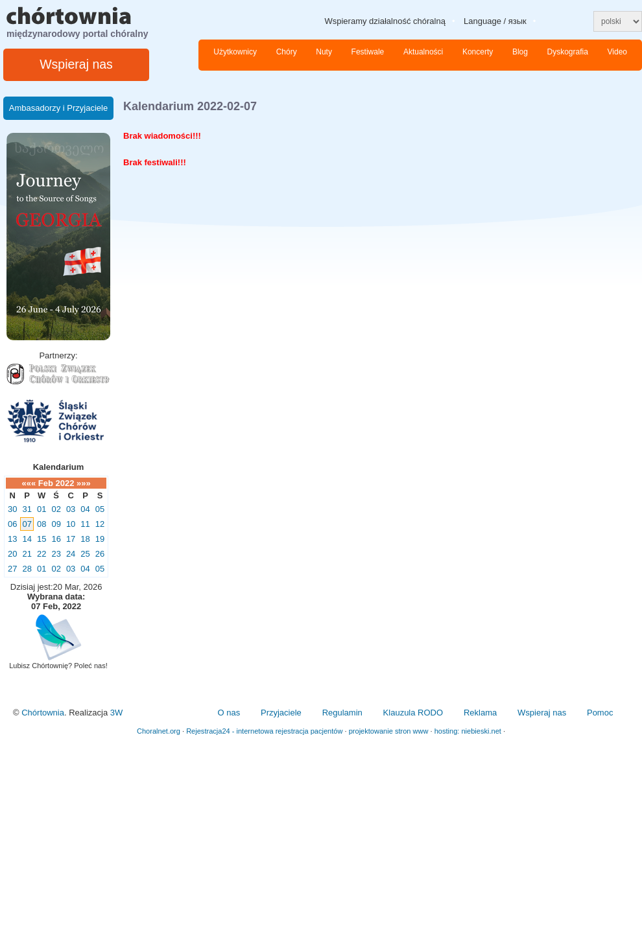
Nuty (324, 51)
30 (12, 509)
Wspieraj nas (76, 64)
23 (55, 554)
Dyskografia (567, 51)
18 (84, 539)
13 (12, 539)
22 (41, 554)
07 (26, 524)
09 (55, 524)
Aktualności (423, 51)
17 (70, 539)
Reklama (480, 712)
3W (116, 712)
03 (70, 509)
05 (99, 509)
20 (12, 554)
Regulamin (342, 712)
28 (26, 569)
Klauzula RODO (413, 712)
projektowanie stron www (389, 731)
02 (55, 509)
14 (26, 539)
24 (70, 554)
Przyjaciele (281, 712)
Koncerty (477, 51)
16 (55, 539)
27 (12, 569)
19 (99, 539)
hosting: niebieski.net (467, 731)
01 (41, 509)
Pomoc (600, 712)
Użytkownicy (235, 51)
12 (99, 524)
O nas (228, 712)
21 (26, 554)
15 (41, 539)
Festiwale (368, 51)
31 (26, 509)
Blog (520, 51)
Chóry (286, 51)
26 (99, 554)
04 (84, 509)
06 (12, 524)
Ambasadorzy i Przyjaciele (58, 108)
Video (617, 51)
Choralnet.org (158, 731)
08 (41, 524)
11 (84, 524)
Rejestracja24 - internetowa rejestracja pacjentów (264, 731)
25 (84, 554)
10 (70, 524)
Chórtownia (42, 712)
